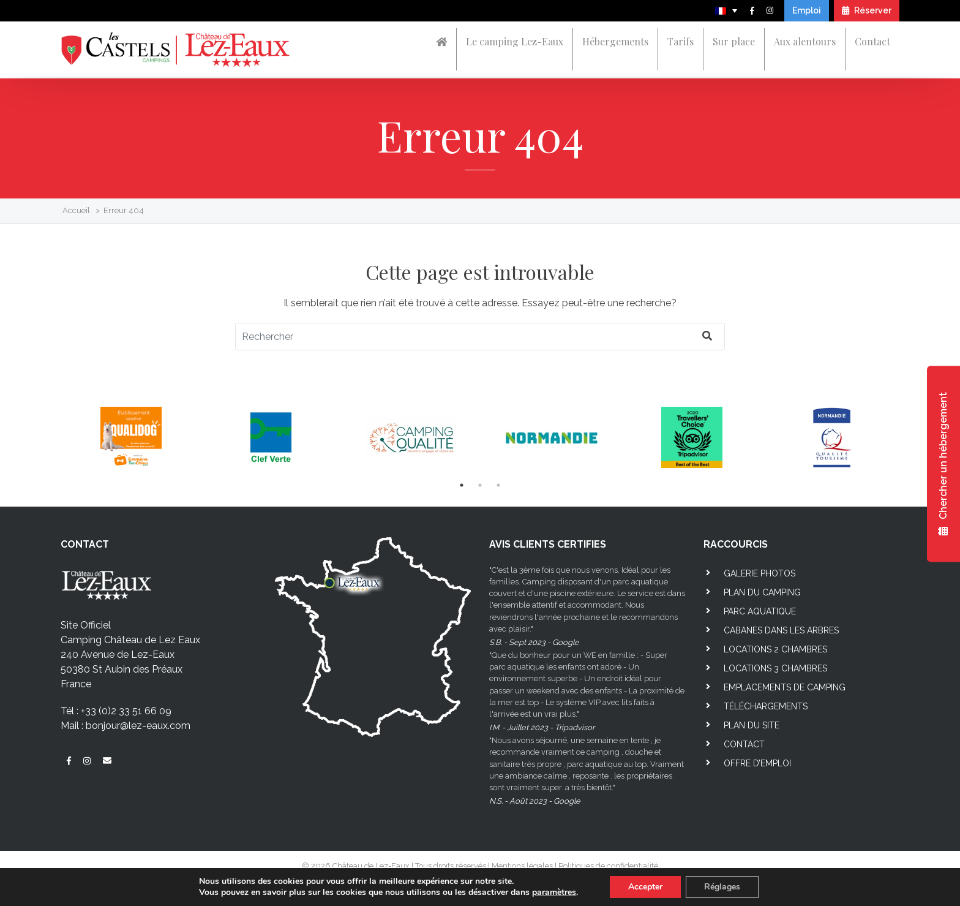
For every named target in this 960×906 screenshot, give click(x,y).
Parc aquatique (760, 611)
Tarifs (680, 41)
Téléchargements (766, 706)
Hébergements (615, 41)
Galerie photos (759, 573)
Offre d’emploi (757, 763)
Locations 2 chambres (775, 649)
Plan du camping (762, 592)
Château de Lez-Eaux (371, 865)
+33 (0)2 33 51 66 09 (126, 711)
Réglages (722, 887)
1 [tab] (462, 485)
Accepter (645, 887)
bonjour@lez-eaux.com (138, 725)
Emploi (806, 10)
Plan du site (751, 725)
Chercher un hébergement (943, 463)
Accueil (76, 210)
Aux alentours (805, 41)
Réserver (866, 10)
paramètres (554, 892)
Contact (872, 41)
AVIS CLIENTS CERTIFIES (547, 544)
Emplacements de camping (785, 687)
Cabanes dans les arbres (781, 630)
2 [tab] (480, 485)
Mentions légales (522, 865)
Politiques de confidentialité (608, 865)
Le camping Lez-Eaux (514, 41)
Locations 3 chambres (775, 668)
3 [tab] (498, 485)
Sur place (734, 41)
